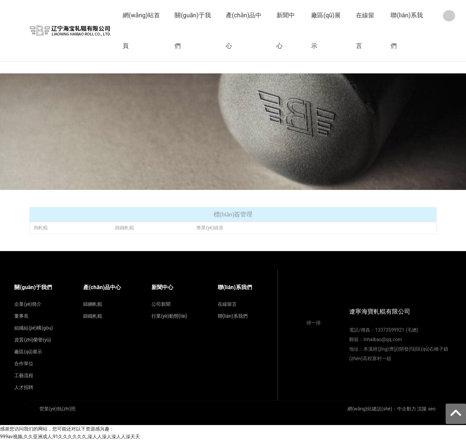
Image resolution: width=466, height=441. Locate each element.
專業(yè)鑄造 (209, 227)
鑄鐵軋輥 (124, 227)
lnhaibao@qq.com (382, 339)
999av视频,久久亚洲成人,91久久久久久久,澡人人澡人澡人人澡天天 (70, 436)
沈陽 (422, 408)
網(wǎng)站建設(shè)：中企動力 (381, 408)
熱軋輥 (41, 227)
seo (432, 408)
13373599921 (390, 330)
